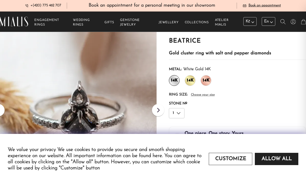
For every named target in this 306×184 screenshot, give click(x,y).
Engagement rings (46, 23)
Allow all (276, 159)
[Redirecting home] (14, 22)
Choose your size (203, 95)
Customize (230, 159)
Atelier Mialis (222, 23)
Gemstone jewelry (130, 23)
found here (150, 155)
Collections (197, 23)
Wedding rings (81, 23)
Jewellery (169, 23)
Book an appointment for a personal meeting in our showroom (152, 6)
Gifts (109, 23)
